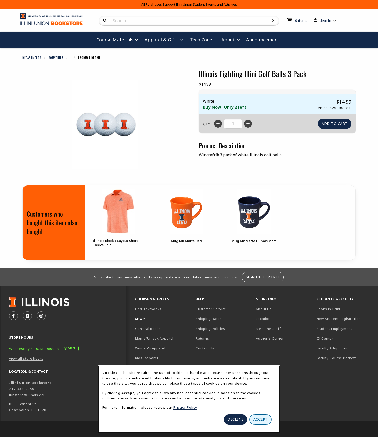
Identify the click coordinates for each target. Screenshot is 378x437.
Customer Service (211, 309)
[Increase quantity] (248, 124)
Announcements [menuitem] (264, 40)
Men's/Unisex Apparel (154, 338)
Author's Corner (270, 338)
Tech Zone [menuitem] (203, 39)
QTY (206, 123)
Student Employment (345, 328)
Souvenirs (56, 58)
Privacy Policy (185, 407)
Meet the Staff (268, 328)
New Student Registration (339, 318)
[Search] (105, 20)
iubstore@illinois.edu (27, 395)
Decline (235, 419)
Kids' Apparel (146, 358)
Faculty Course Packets (337, 358)
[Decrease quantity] (218, 124)
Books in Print (345, 308)
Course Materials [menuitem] (114, 40)
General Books (148, 328)
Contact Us (205, 348)
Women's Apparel (150, 348)
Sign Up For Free (263, 276)
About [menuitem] (228, 40)
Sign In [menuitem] (325, 20)
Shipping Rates (209, 318)
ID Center (343, 338)
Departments (31, 58)
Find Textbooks (148, 309)
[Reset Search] (273, 20)
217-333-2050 (21, 388)
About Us (264, 309)
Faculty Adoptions (332, 348)
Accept (260, 419)
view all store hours (26, 358)
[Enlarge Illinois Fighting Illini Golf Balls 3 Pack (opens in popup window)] (104, 124)
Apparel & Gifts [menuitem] (162, 40)
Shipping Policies (210, 328)
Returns (202, 338)
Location (263, 318)
